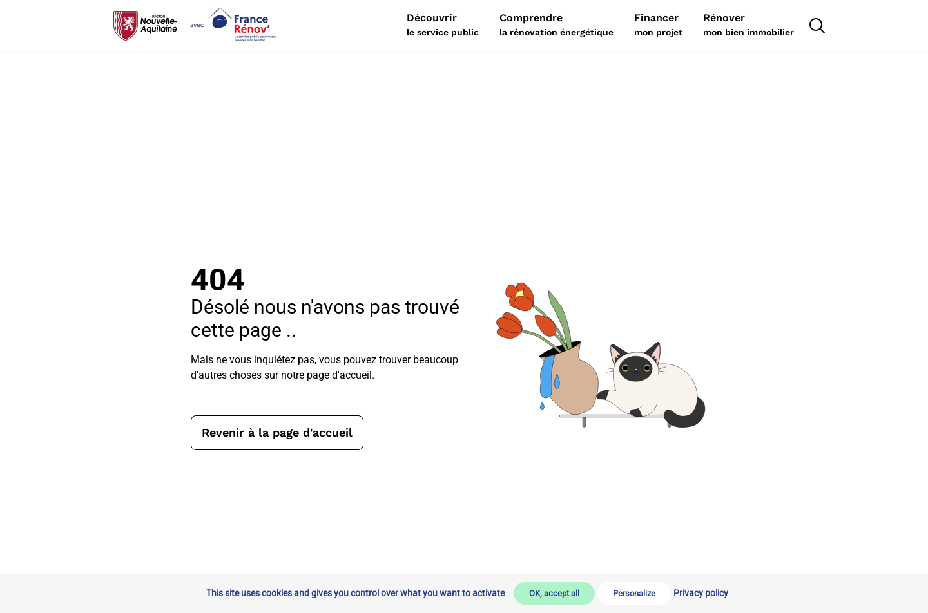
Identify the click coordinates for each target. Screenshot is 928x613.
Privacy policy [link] (700, 593)
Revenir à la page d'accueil (277, 432)
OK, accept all (554, 593)
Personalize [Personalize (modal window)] (634, 593)
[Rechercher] (443, 26)
